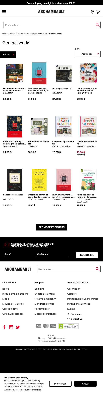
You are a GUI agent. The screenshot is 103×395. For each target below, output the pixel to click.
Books (12, 33)
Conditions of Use (44, 304)
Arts (27, 33)
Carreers (72, 294)
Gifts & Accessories (12, 314)
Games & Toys (10, 309)
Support (39, 282)
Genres (20, 33)
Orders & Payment (45, 294)
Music (5, 299)
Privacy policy (42, 309)
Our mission (73, 289)
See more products (52, 227)
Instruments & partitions (15, 294)
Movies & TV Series (13, 304)
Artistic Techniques (39, 33)
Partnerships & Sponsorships (82, 299)
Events (71, 309)
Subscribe (87, 255)
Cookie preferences (45, 314)
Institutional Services (78, 304)
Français (50, 335)
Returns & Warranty (45, 299)
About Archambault (78, 282)
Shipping (40, 289)
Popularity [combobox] (86, 54)
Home (5, 33)
